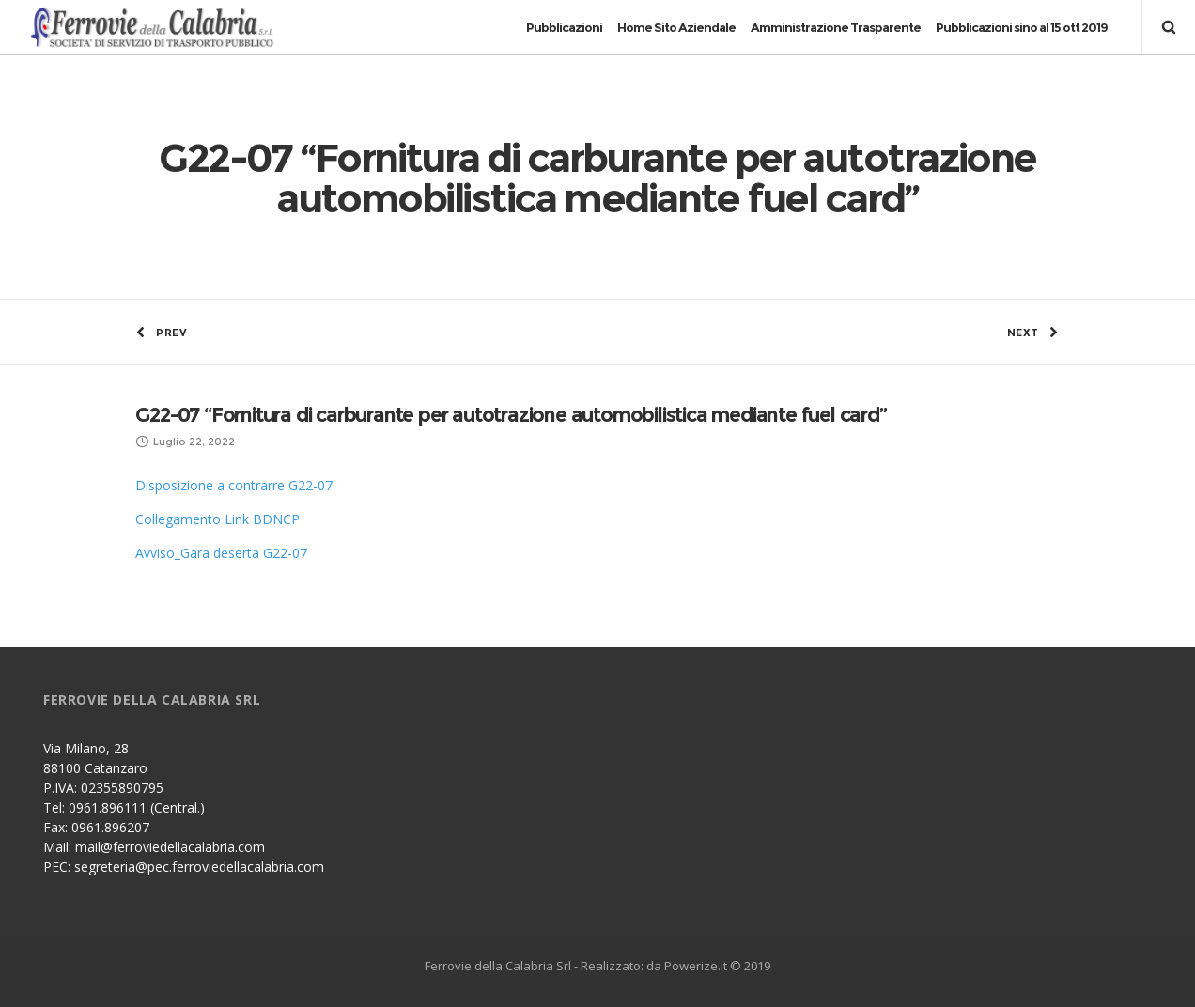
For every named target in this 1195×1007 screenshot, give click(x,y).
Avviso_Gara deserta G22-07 (221, 553)
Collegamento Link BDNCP (217, 519)
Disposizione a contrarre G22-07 (234, 485)
